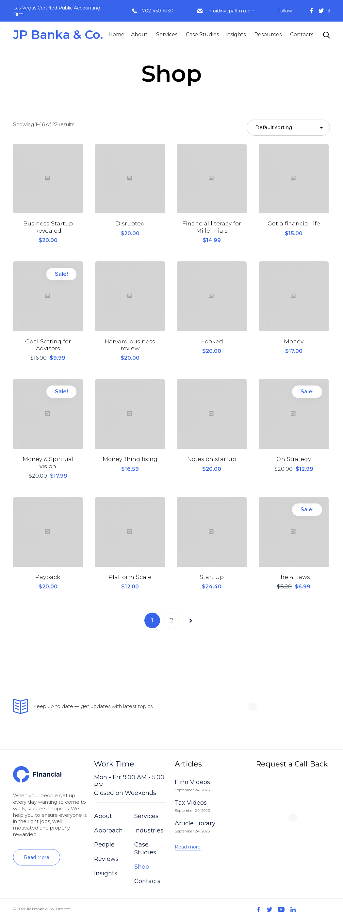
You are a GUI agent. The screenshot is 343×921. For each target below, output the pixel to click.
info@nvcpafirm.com (231, 11)
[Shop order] (288, 128)
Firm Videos (192, 783)
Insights (235, 34)
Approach (108, 831)
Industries (148, 831)
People (104, 845)
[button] (36, 858)
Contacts (301, 34)
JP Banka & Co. (58, 35)
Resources (268, 34)
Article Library (195, 824)
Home (116, 34)
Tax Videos (191, 803)
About (139, 34)
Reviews (106, 859)
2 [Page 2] (171, 621)
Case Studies (202, 34)
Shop (141, 867)
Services (166, 34)
